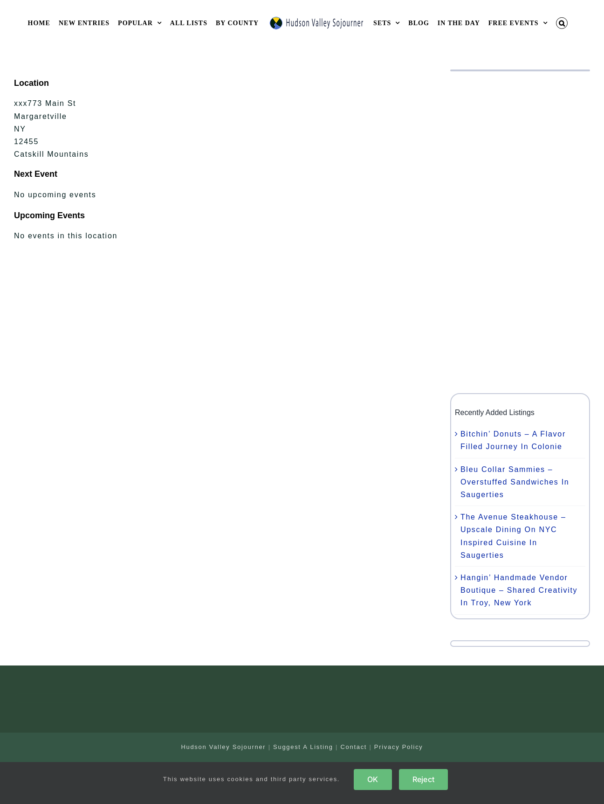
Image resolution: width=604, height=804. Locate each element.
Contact (353, 746)
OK (372, 779)
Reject (423, 779)
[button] (562, 23)
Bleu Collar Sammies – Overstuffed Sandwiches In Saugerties (514, 482)
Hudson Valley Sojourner (223, 746)
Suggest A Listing (303, 746)
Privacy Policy (398, 746)
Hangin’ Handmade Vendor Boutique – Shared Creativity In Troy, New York (518, 590)
